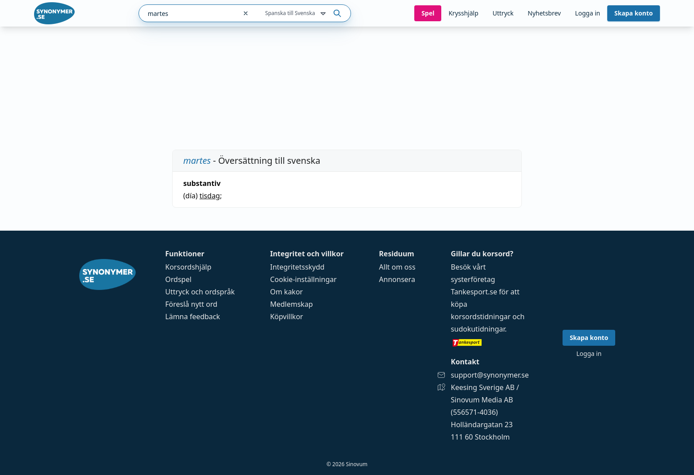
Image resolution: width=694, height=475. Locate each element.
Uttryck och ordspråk (200, 292)
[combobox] (188, 13)
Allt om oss (397, 267)
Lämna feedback (192, 316)
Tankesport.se (474, 292)
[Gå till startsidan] (54, 13)
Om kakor (286, 292)
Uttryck (503, 13)
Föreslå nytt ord (191, 304)
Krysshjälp (463, 13)
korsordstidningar (481, 316)
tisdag (210, 196)
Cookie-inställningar (303, 279)
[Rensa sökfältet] (245, 13)
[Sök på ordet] (337, 13)
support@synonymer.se (490, 375)
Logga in (587, 13)
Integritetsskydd (297, 267)
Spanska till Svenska (296, 13)
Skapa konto (633, 13)
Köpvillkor (286, 316)
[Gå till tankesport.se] (490, 342)
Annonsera (397, 279)
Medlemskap (291, 304)
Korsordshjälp (188, 267)
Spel (427, 13)
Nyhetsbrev (544, 13)
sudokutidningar (478, 329)
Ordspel (178, 279)
